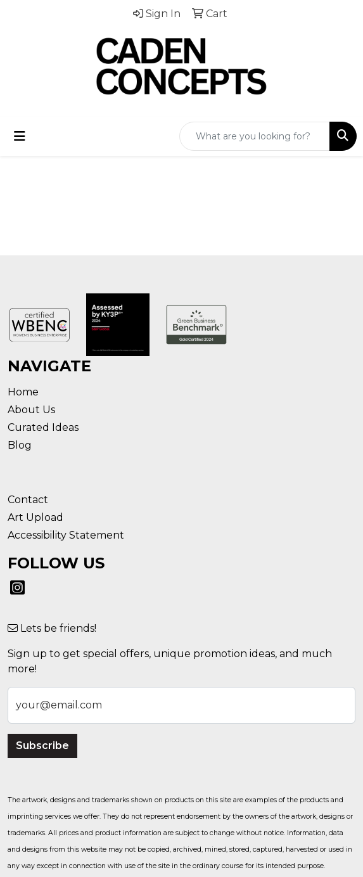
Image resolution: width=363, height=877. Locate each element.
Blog (20, 445)
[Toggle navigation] (19, 136)
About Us (31, 410)
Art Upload (35, 517)
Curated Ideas (43, 427)
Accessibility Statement (66, 535)
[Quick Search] (254, 136)
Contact (28, 500)
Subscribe (42, 745)
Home (23, 392)
